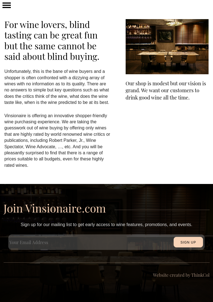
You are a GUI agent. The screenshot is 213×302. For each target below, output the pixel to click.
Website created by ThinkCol (181, 275)
